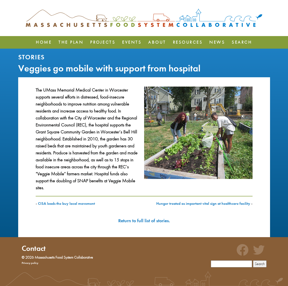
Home (44, 42)
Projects (102, 42)
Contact (34, 248)
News (217, 42)
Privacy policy (30, 263)
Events (132, 42)
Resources (188, 42)
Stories (31, 57)
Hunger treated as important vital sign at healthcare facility (203, 203)
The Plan (71, 42)
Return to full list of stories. (144, 220)
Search (242, 42)
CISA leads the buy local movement (66, 203)
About (157, 42)
